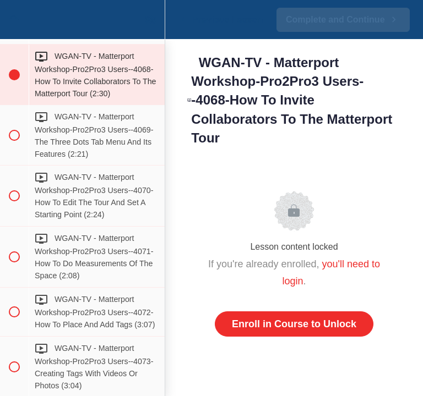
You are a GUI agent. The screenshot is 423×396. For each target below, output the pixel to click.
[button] (14, 19)
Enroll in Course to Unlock (294, 323)
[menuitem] (151, 19)
